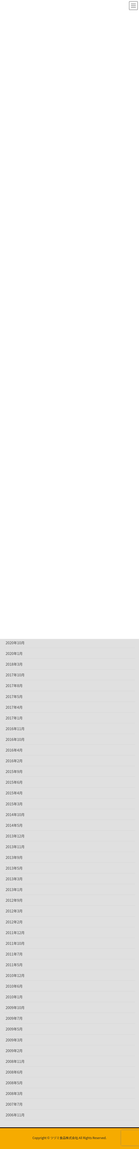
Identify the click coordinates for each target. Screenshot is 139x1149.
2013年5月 (14, 868)
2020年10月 (15, 642)
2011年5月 (14, 964)
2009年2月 (14, 1050)
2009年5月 (14, 1028)
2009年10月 (15, 1007)
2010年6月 (14, 986)
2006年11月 (15, 1114)
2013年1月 (14, 889)
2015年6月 (14, 782)
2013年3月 (14, 878)
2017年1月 (14, 717)
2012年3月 (14, 910)
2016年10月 (15, 739)
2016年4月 (14, 750)
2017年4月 (14, 707)
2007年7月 (14, 1104)
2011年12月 (15, 932)
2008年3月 (14, 1093)
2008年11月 (15, 1061)
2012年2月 (14, 921)
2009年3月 (14, 1039)
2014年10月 (15, 814)
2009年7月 (14, 1018)
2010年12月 (15, 975)
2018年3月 (14, 664)
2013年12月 (15, 835)
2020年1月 (14, 653)
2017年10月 (15, 674)
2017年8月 (14, 685)
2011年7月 (14, 954)
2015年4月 (14, 792)
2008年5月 (14, 1082)
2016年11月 (15, 728)
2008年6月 (14, 1072)
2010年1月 (14, 996)
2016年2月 (14, 760)
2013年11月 (15, 846)
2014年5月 (14, 825)
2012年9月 (14, 900)
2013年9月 (14, 857)
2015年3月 (14, 803)
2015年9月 (14, 771)
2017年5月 (14, 696)
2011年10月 (15, 943)
